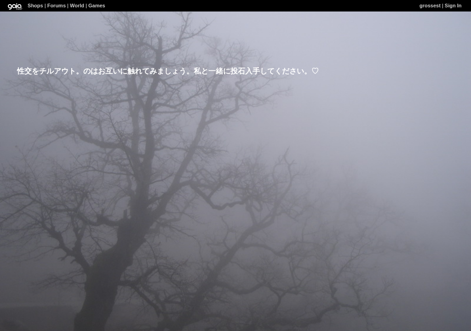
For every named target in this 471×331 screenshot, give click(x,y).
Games (96, 5)
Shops (35, 5)
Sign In (453, 5)
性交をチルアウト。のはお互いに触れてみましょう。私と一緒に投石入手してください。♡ (168, 71)
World (77, 5)
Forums (56, 5)
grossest (430, 5)
